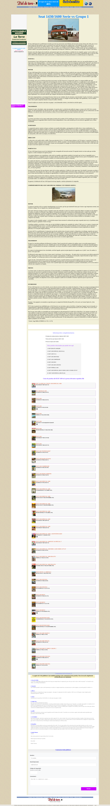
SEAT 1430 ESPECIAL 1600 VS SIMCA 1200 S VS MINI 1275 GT (62, 370)
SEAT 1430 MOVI (52, 362)
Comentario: (33, 776)
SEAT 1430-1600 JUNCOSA (54, 364)
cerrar (95, 805)
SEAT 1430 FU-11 (52, 354)
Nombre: (32, 755)
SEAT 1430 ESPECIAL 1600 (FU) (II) (57, 373)
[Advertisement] (55, 11)
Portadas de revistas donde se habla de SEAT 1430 (57, 336)
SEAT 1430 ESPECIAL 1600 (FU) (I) (56, 351)
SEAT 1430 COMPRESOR (54, 359)
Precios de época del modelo (52, 341)
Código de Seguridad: (35, 768)
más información (90, 805)
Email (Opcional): (34, 762)
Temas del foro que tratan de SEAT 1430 (55, 338)
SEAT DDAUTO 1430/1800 (54, 348)
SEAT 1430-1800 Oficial (53, 356)
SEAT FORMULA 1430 (53, 367)
